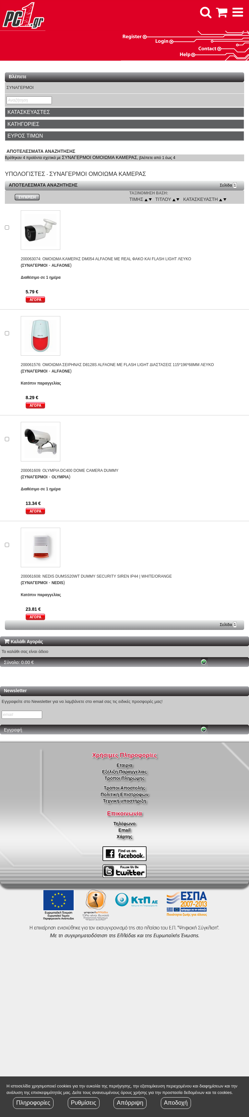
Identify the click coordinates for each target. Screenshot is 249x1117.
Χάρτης (124, 836)
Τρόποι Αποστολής (124, 788)
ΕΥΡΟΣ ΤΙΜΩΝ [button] (25, 136)
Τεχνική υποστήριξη (124, 801)
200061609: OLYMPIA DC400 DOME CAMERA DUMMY (69, 470)
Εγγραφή (13, 729)
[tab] (124, 112)
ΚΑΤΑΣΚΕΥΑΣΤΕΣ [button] (28, 112)
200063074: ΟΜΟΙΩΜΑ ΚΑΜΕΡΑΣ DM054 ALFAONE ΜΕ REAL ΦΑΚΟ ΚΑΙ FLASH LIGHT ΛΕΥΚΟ (106, 259)
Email (124, 830)
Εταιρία (125, 765)
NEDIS (58, 583)
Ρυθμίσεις (83, 1102)
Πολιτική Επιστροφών (124, 794)
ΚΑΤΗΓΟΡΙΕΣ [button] (23, 124)
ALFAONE (61, 265)
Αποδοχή (176, 1102)
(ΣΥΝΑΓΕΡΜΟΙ (34, 265)
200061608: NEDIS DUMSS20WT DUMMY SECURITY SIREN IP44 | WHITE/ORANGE (96, 576)
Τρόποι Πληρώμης (124, 778)
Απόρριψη (130, 1102)
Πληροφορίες (33, 1102)
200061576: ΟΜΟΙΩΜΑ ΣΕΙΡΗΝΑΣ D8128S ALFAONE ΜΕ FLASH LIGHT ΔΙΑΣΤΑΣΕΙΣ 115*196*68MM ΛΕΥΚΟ (117, 364)
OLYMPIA (60, 477)
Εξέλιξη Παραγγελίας (124, 771)
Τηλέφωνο (124, 823)
